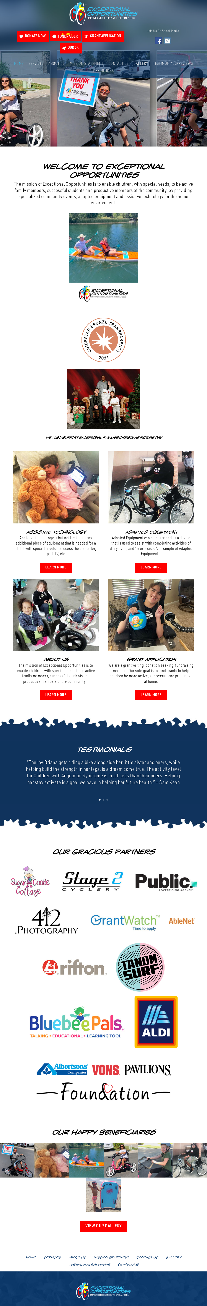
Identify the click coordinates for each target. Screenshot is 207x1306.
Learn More (56, 568)
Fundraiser (67, 36)
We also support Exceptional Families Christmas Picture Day (103, 437)
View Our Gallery (103, 1227)
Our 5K (73, 49)
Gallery (141, 65)
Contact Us (118, 65)
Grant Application (107, 37)
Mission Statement (86, 65)
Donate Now (33, 37)
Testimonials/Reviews (173, 65)
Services (36, 65)
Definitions (103, 72)
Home (19, 65)
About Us (57, 65)
